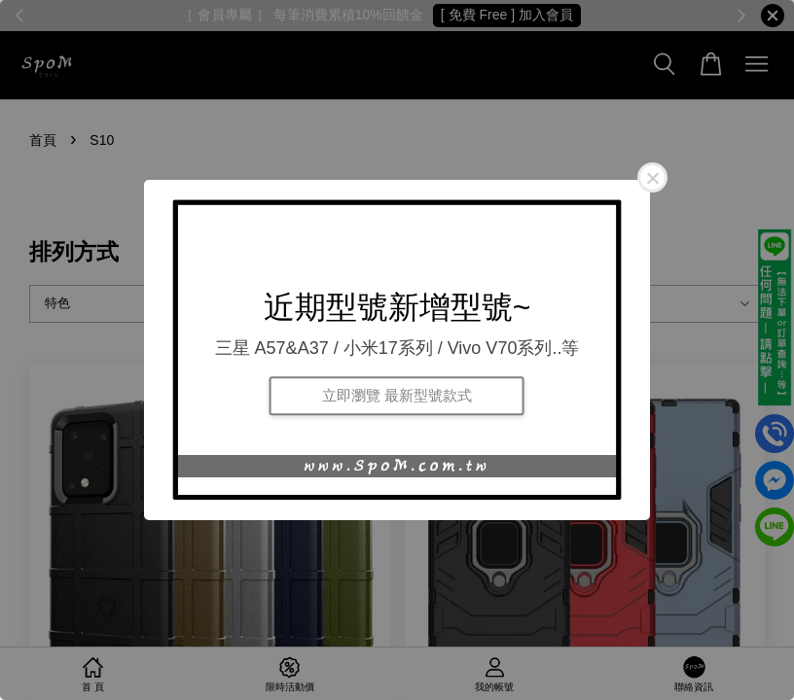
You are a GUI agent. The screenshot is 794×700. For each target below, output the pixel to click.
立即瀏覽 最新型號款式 (397, 395)
